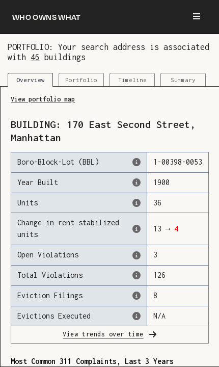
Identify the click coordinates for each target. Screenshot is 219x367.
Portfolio (81, 79)
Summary (183, 79)
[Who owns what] (46, 17)
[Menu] (196, 17)
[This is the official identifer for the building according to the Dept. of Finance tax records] (154, 162)
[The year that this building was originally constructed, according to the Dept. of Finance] (154, 182)
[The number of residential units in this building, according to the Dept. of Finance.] (154, 203)
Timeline (132, 79)
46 (35, 57)
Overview (30, 79)
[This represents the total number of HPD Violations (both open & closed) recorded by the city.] (154, 275)
